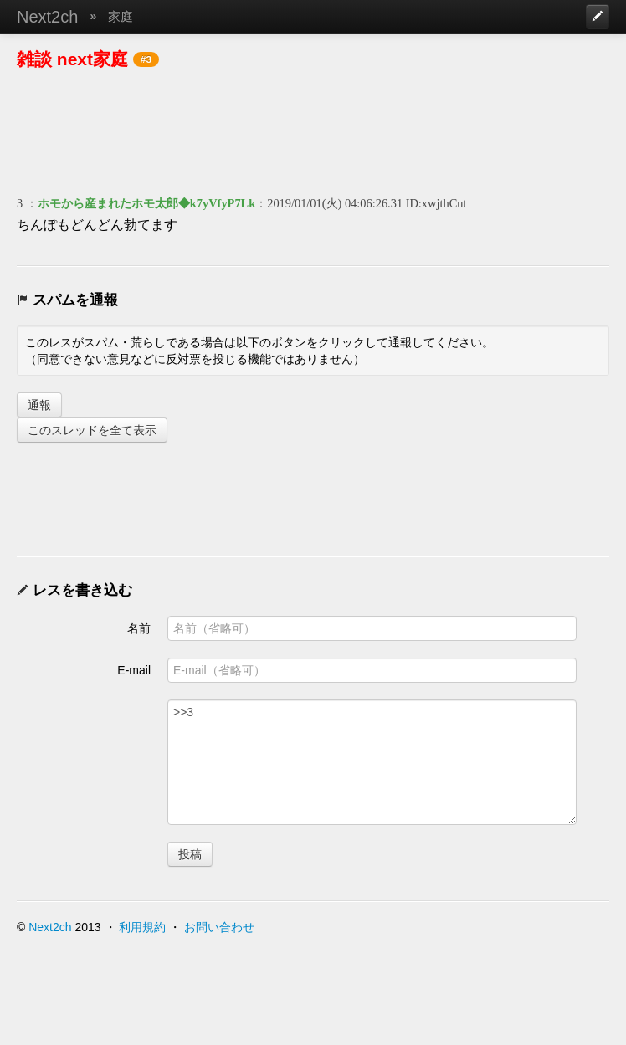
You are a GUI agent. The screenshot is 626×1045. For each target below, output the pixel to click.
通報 (39, 405)
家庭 (120, 16)
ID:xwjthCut (436, 203)
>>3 (372, 762)
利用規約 (142, 927)
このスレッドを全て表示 (92, 430)
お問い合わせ (219, 927)
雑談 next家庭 (72, 59)
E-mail (134, 670)
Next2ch (47, 17)
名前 (139, 628)
